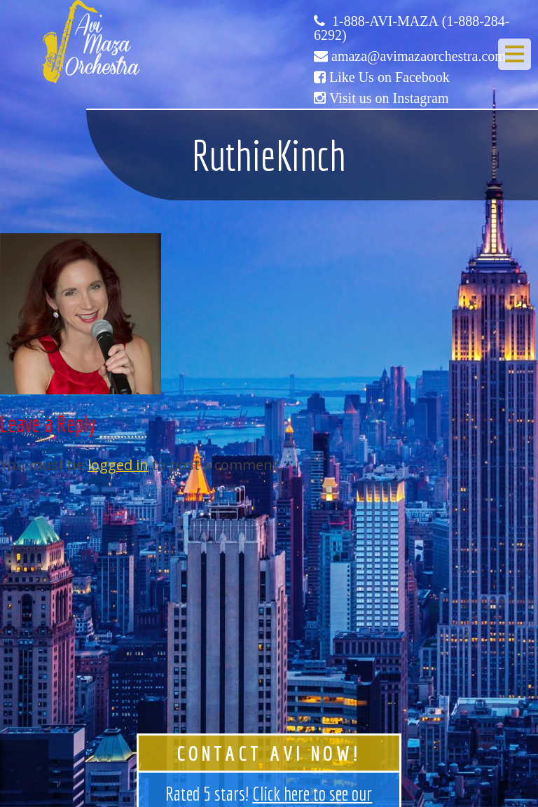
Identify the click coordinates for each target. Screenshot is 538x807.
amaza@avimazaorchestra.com (418, 56)
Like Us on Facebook (389, 77)
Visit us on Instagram (388, 98)
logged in (118, 464)
